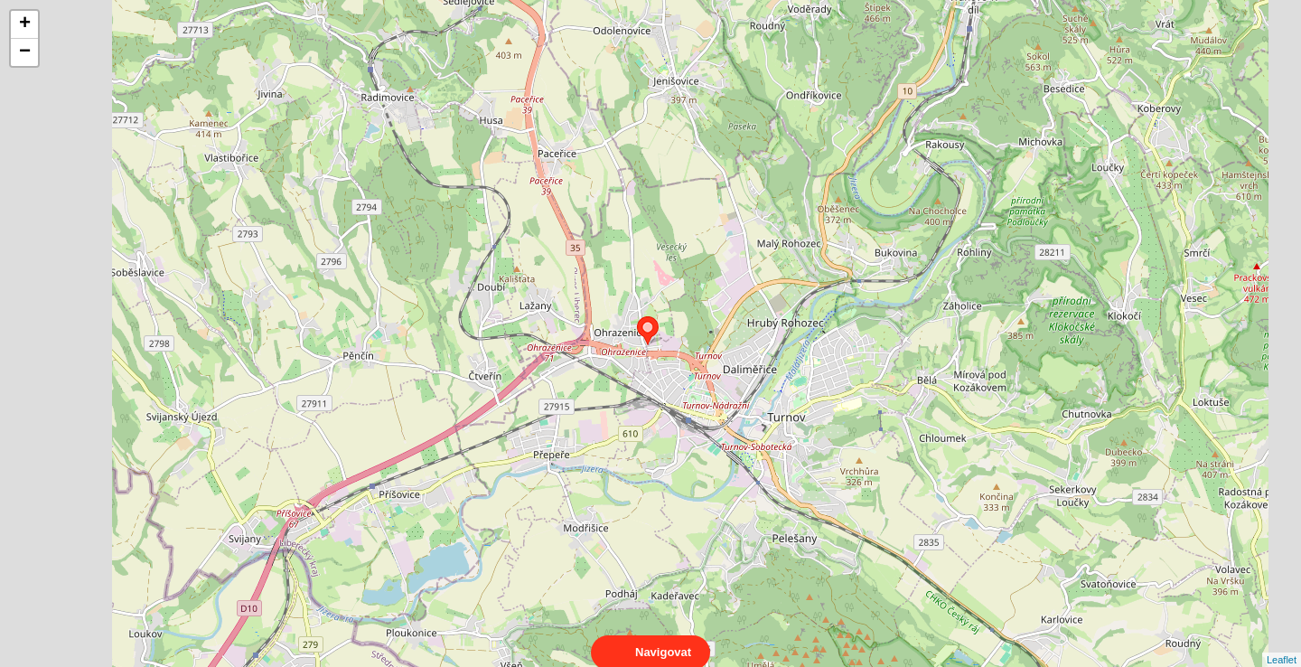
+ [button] (25, 24)
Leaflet (1281, 643)
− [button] (25, 52)
